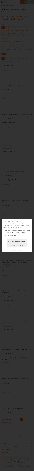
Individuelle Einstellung (17, 241)
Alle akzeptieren (17, 245)
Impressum (13, 249)
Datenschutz (20, 249)
